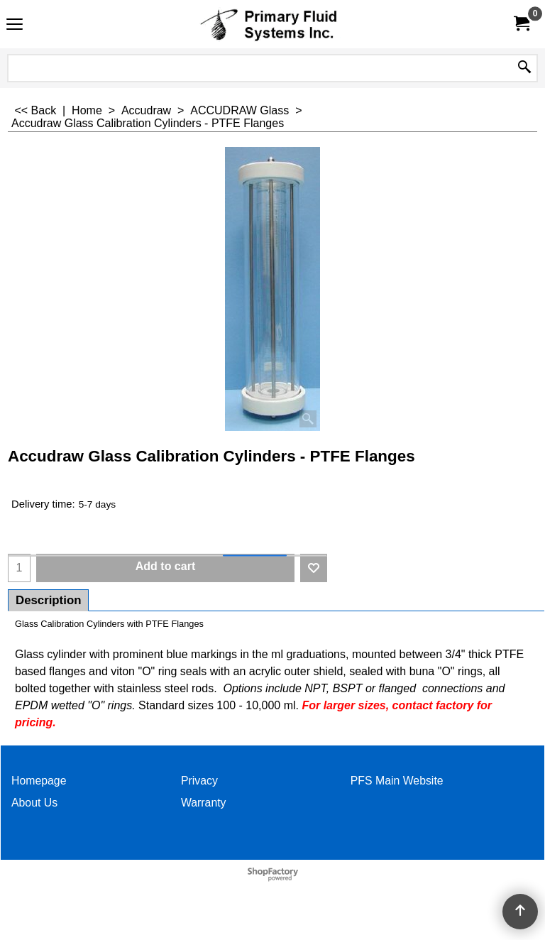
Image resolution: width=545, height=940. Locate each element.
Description (48, 600)
